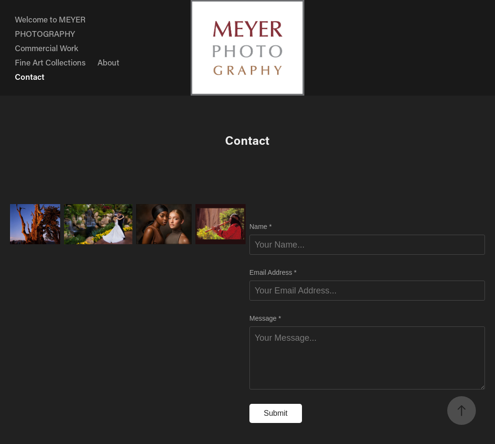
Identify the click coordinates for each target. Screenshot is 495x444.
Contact (29, 76)
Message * (265, 318)
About (108, 62)
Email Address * (273, 272)
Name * (260, 226)
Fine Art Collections (50, 62)
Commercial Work (46, 48)
